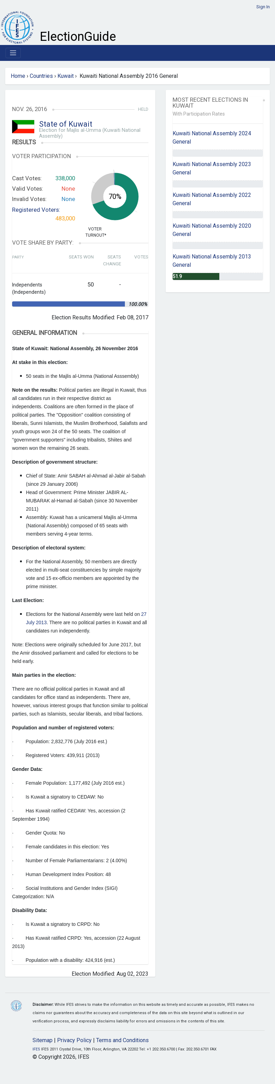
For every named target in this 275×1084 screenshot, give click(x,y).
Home (18, 76)
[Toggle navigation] (13, 53)
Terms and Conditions (122, 1040)
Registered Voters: (36, 209)
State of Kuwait (65, 124)
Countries (41, 76)
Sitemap (43, 1040)
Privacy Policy (74, 1040)
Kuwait (65, 76)
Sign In (263, 6)
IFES (36, 1049)
